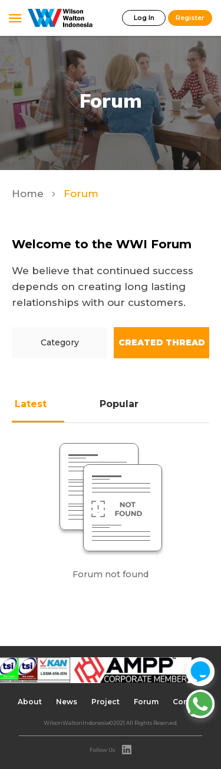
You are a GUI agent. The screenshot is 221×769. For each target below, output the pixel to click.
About (30, 701)
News (66, 701)
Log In (144, 18)
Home (29, 193)
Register (190, 18)
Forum (146, 701)
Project (105, 701)
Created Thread (161, 342)
